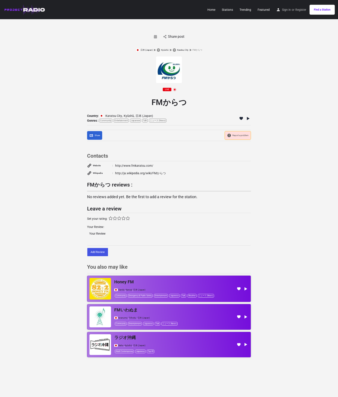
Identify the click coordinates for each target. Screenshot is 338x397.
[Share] (94, 135)
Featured (264, 9)
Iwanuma (122, 318)
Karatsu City (180, 50)
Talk (145, 120)
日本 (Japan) (144, 50)
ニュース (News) (158, 120)
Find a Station (322, 9)
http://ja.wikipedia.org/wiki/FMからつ (140, 173)
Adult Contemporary (124, 351)
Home (211, 9)
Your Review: (95, 227)
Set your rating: (97, 218)
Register (300, 9)
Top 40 (150, 351)
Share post (173, 37)
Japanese (135, 120)
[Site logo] (25, 9)
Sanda (121, 290)
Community (105, 120)
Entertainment (121, 120)
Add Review (98, 252)
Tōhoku (132, 318)
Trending (245, 9)
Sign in (286, 9)
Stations (227, 9)
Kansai (129, 290)
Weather (192, 296)
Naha (120, 345)
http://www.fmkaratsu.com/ (134, 165)
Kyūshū (163, 50)
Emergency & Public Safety (140, 296)
